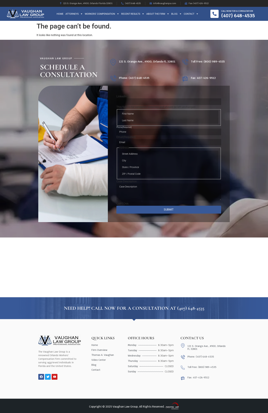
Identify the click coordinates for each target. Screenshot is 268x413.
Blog (176, 14)
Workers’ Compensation (102, 14)
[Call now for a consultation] (214, 14)
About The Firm (157, 14)
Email (126, 137)
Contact (191, 14)
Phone (124, 127)
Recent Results (132, 14)
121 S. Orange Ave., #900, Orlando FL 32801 (147, 61)
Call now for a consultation (237, 11)
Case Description (126, 181)
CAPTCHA (122, 203)
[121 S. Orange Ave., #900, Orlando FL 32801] (113, 62)
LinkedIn (121, 96)
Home (60, 13)
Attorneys (74, 14)
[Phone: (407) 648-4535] (113, 78)
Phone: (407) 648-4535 (134, 78)
